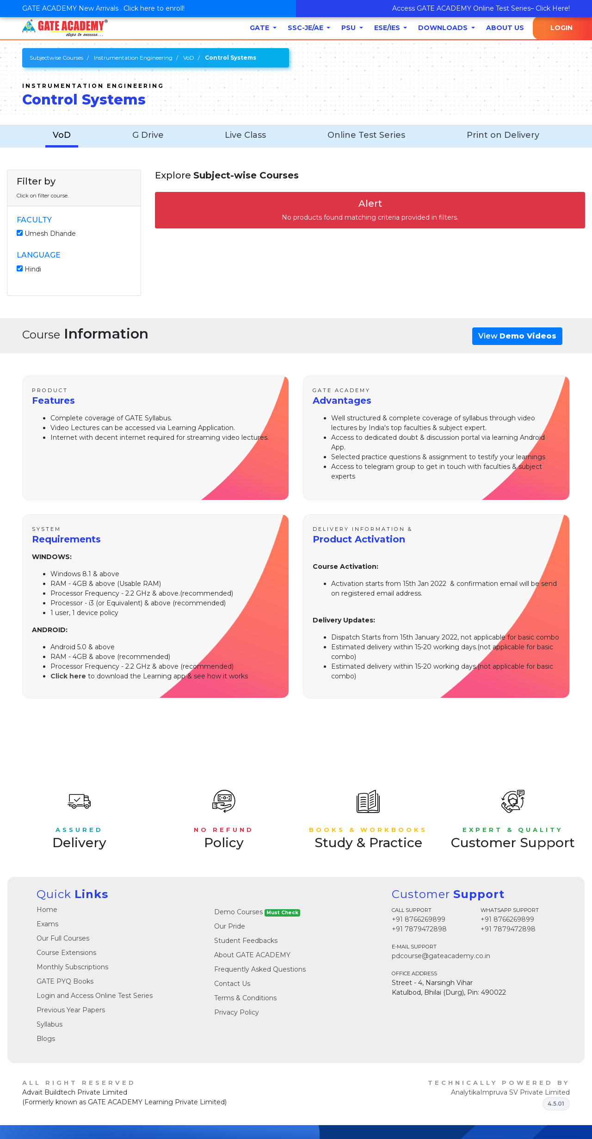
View (517, 336)
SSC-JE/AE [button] (306, 28)
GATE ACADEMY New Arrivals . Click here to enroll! (103, 8)
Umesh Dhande (50, 233)
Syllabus (49, 1024)
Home (47, 909)
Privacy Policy (236, 1012)
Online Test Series (366, 135)
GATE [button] (260, 28)
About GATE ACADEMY (252, 955)
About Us (505, 28)
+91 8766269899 (418, 919)
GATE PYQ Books (65, 981)
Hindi (33, 269)
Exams (47, 924)
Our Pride (229, 926)
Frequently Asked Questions (260, 969)
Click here (68, 676)
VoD (188, 57)
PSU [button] (349, 28)
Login (561, 28)
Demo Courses (257, 912)
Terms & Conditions (245, 998)
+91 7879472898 (419, 929)
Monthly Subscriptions (72, 967)
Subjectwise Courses (56, 57)
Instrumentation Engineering (133, 57)
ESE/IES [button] (388, 28)
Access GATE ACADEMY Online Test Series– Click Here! (481, 8)
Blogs (46, 1038)
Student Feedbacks (246, 940)
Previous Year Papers (71, 1010)
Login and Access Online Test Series (95, 995)
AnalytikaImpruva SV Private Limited (510, 1092)
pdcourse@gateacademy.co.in (441, 956)
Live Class (245, 135)
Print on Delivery (503, 135)
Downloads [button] (443, 28)
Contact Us (232, 983)
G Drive (148, 135)
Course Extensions (66, 952)
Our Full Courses (63, 938)
